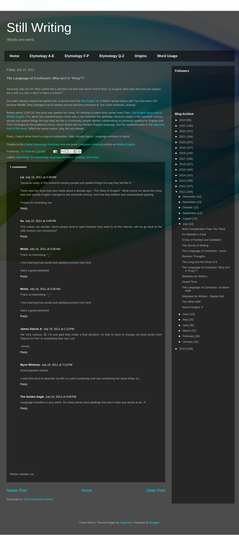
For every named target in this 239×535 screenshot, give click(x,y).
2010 (182, 348)
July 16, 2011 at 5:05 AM (45, 249)
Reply (23, 208)
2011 (182, 191)
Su (22, 221)
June (186, 314)
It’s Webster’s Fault (194, 234)
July (186, 224)
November (190, 202)
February (189, 336)
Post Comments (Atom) (38, 499)
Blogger (154, 522)
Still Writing (39, 27)
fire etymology (39, 157)
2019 (182, 147)
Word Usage (167, 56)
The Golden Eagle (32, 396)
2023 (182, 125)
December (190, 196)
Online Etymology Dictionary (42, 144)
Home (14, 56)
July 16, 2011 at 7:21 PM (56, 364)
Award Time (189, 281)
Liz (22, 177)
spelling (80, 157)
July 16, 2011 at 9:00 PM (60, 396)
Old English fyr (90, 101)
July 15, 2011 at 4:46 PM (40, 221)
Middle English (126, 144)
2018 (182, 153)
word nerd (92, 157)
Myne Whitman (30, 364)
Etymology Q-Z (112, 56)
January (188, 341)
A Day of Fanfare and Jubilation (201, 239)
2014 (182, 175)
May (186, 319)
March (187, 330)
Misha (24, 249)
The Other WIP (191, 301)
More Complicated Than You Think (203, 229)
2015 (182, 169)
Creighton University (91, 144)
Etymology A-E (42, 56)
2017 (182, 158)
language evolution (61, 157)
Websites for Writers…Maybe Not (203, 296)
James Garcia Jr (31, 329)
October (188, 207)
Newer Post (17, 490)
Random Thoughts (193, 256)
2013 (182, 180)
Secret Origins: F (192, 307)
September (190, 213)
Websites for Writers (194, 276)
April (186, 325)
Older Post (155, 490)
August (187, 218)
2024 (182, 120)
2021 (182, 136)
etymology (23, 157)
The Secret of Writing (195, 245)
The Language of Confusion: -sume (204, 251)
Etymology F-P (77, 56)
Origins (140, 56)
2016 (182, 164)
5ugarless (126, 522)
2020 (182, 142)
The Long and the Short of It (199, 262)
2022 (182, 131)
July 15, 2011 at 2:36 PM (40, 177)
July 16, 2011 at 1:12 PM (58, 329)
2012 (182, 186)
